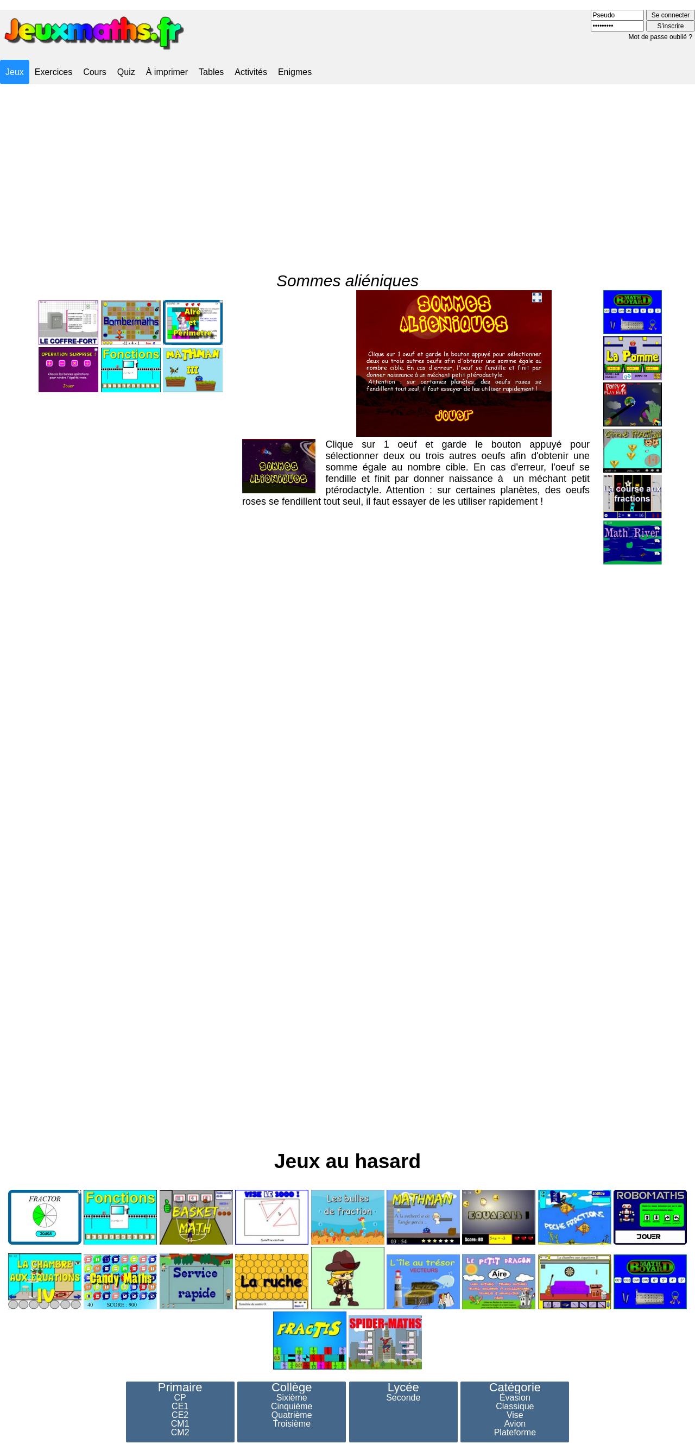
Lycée (403, 1387)
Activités (251, 72)
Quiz (126, 72)
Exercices (53, 72)
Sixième (291, 1397)
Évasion (515, 1397)
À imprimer (167, 72)
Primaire (180, 1387)
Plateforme (515, 1432)
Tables (211, 72)
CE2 (180, 1415)
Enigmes (295, 72)
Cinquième (291, 1406)
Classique (515, 1406)
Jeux (14, 72)
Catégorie (515, 1387)
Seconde (403, 1397)
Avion (515, 1424)
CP (180, 1397)
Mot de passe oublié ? (660, 37)
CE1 (180, 1406)
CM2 (180, 1432)
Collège (291, 1387)
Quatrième (291, 1415)
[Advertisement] (347, 170)
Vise (515, 1415)
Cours (94, 72)
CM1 (180, 1424)
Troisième (292, 1424)
